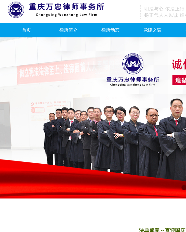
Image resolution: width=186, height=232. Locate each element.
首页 (26, 30)
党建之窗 (152, 30)
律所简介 (68, 30)
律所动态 (110, 30)
